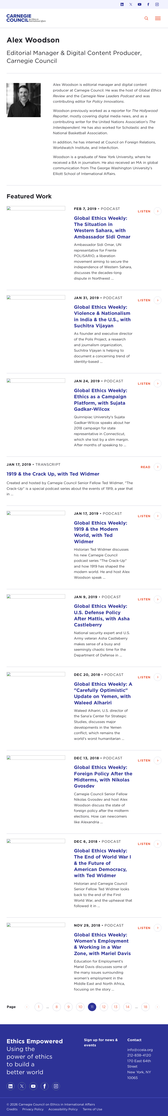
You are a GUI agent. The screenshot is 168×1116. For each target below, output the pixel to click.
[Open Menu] (157, 18)
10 (82, 1007)
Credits (12, 1109)
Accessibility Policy (63, 1109)
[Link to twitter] (130, 4)
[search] (146, 18)
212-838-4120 (139, 1055)
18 (147, 1007)
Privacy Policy (33, 1109)
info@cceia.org (140, 1050)
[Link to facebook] (148, 4)
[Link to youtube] (139, 4)
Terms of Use (92, 1109)
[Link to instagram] (157, 4)
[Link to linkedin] (122, 4)
